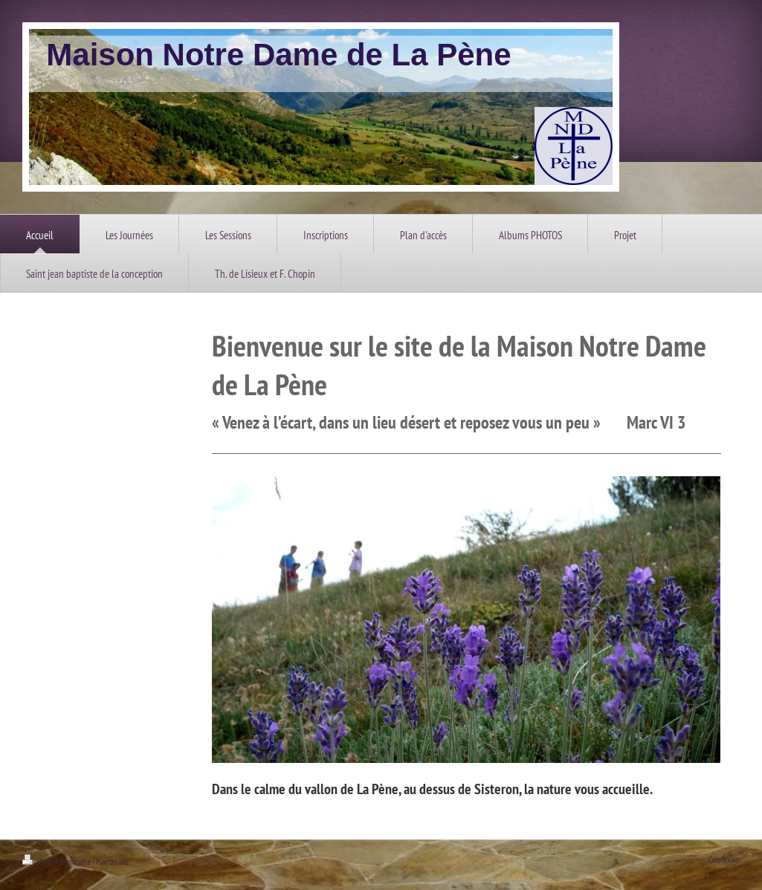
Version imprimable (57, 862)
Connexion (724, 859)
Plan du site (112, 862)
